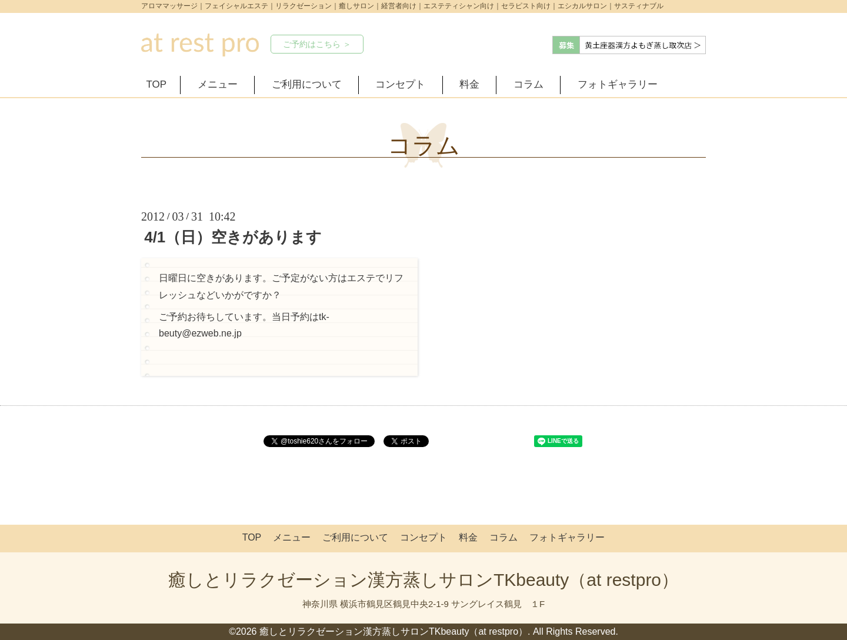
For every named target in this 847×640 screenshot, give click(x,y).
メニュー (218, 84)
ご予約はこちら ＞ (317, 44)
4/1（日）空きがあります (233, 237)
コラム (528, 84)
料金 (469, 84)
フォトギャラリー (618, 84)
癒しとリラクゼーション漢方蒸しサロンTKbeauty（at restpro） (423, 579)
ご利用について (307, 84)
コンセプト (400, 84)
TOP (156, 84)
